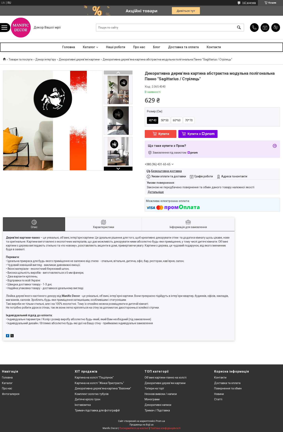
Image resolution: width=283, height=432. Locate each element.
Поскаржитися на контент (134, 428)
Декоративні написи (158, 404)
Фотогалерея (10, 394)
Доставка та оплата (183, 47)
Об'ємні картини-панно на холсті (165, 377)
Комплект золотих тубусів (92, 394)
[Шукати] (239, 27)
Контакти (214, 47)
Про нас (139, 47)
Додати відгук (275, 27)
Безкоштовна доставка (166, 171)
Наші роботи (115, 47)
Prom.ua (160, 421)
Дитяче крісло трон (87, 399)
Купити (163, 134)
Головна (68, 47)
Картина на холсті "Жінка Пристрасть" (99, 383)
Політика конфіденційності (165, 428)
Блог (156, 47)
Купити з (201, 134)
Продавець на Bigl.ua (141, 424)
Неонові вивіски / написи (161, 394)
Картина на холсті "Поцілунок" (94, 377)
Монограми (152, 399)
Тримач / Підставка (157, 410)
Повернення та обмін (228, 388)
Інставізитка (83, 404)
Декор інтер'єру (45, 59)
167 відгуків (249, 2)
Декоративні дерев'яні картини (79, 59)
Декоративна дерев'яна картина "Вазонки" (103, 388)
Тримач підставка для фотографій (97, 410)
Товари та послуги (20, 59)
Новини (219, 394)
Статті (218, 399)
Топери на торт (154, 388)
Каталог (89, 47)
